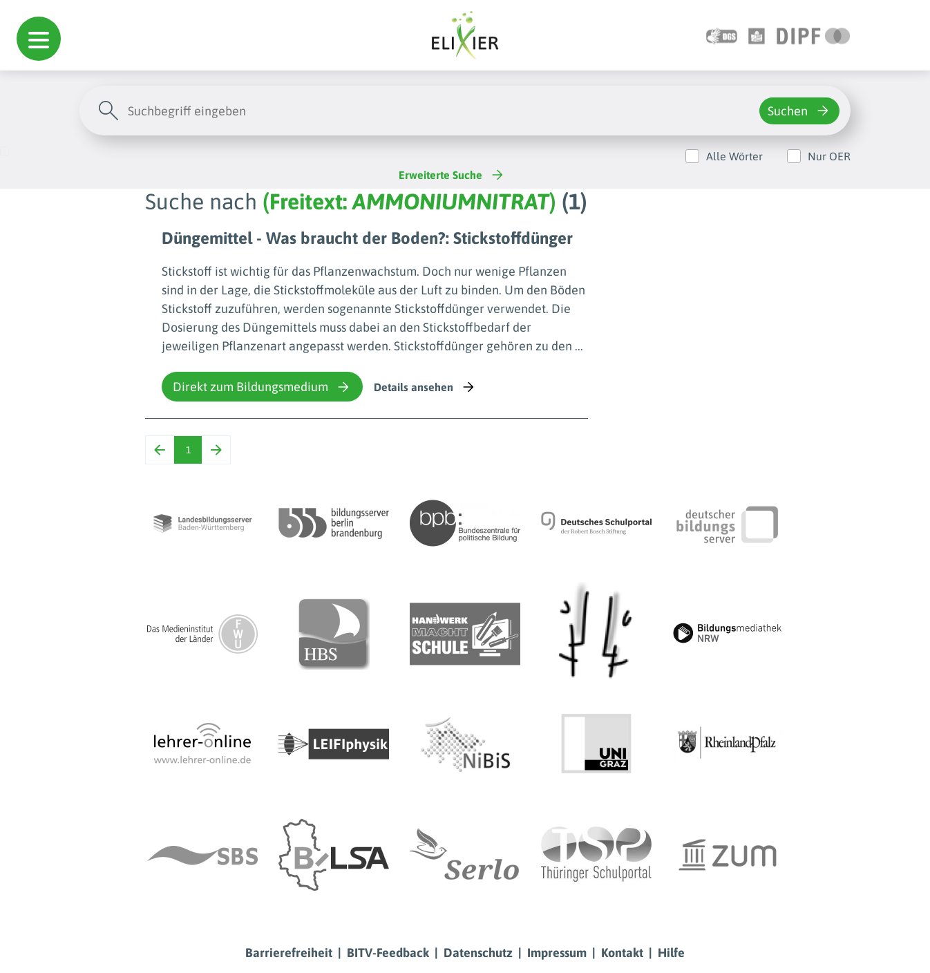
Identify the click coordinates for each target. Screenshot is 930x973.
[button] (39, 39)
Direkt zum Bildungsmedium (262, 387)
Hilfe (671, 952)
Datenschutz (478, 952)
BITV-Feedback (388, 952)
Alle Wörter (734, 156)
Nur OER (829, 156)
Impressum (557, 952)
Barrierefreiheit (288, 952)
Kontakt (622, 952)
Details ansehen (425, 387)
